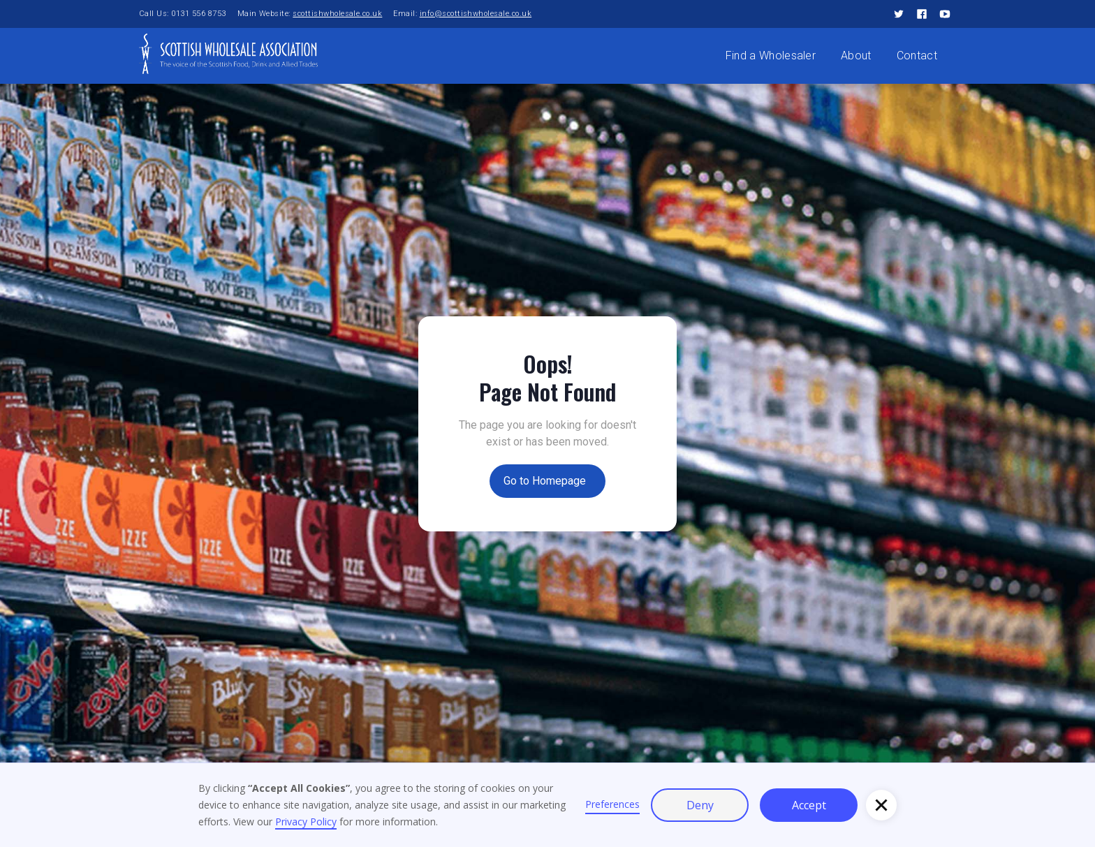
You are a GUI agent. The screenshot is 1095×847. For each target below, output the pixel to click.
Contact (917, 55)
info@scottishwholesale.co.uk (475, 13)
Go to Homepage (545, 480)
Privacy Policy (306, 821)
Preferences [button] (612, 804)
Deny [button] (700, 805)
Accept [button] (809, 805)
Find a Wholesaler (771, 55)
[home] (228, 53)
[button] (881, 805)
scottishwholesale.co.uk (337, 13)
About (856, 55)
